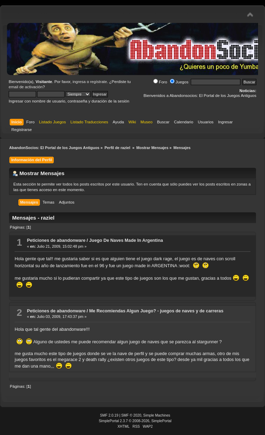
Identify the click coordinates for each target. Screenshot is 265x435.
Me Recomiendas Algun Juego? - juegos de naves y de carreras (156, 310)
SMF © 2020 (131, 415)
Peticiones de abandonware (56, 240)
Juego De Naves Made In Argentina (126, 240)
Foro (160, 82)
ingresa (79, 82)
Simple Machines (156, 415)
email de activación (26, 87)
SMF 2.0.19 (109, 415)
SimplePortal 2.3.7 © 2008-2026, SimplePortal (135, 421)
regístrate (98, 82)
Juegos (179, 82)
